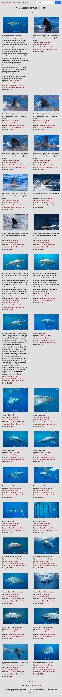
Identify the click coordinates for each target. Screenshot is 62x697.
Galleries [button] (26, 2)
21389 (42, 568)
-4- (32, 12)
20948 (11, 532)
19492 (42, 129)
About (9, 2)
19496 (11, 209)
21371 (42, 207)
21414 (11, 676)
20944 (11, 462)
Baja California (16, 87)
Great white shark (14, 81)
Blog (13, 2)
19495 (42, 169)
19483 (42, 302)
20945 (42, 462)
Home (4, 2)
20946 (11, 497)
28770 (11, 90)
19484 (11, 383)
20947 (42, 497)
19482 (11, 309)
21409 (42, 249)
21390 (11, 603)
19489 (42, 51)
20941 (42, 345)
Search (18, 2)
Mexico (24, 87)
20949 (42, 532)
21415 (42, 674)
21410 (42, 603)
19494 (11, 169)
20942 (11, 426)
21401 (11, 249)
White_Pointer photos (35, 685)
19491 (11, 129)
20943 (42, 426)
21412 (11, 638)
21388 (11, 568)
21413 (42, 638)
